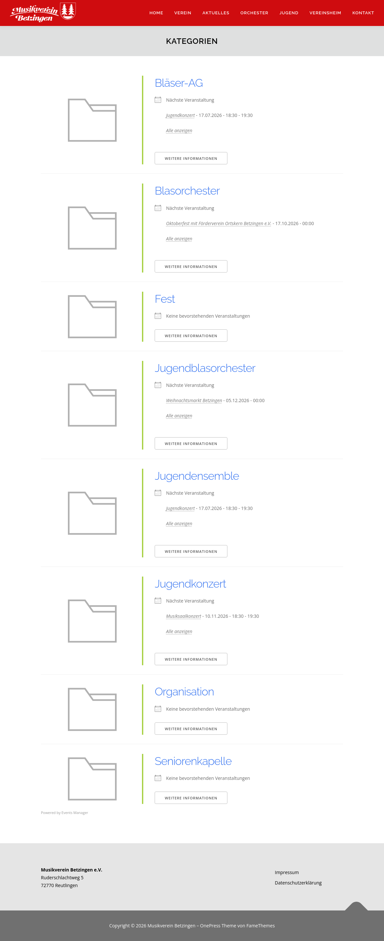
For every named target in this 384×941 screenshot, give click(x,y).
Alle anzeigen (179, 130)
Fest (165, 298)
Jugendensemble (197, 475)
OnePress (210, 925)
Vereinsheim (325, 12)
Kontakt (363, 12)
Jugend (289, 12)
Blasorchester (187, 190)
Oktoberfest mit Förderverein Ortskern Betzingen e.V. (218, 223)
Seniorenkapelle (193, 761)
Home (156, 12)
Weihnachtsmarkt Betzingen (194, 400)
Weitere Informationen (191, 158)
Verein (183, 12)
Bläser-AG (178, 82)
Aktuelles (215, 12)
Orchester (254, 12)
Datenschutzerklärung (298, 883)
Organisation (184, 691)
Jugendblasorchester (205, 368)
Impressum (287, 872)
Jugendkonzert (180, 115)
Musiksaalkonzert (183, 616)
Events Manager (74, 812)
